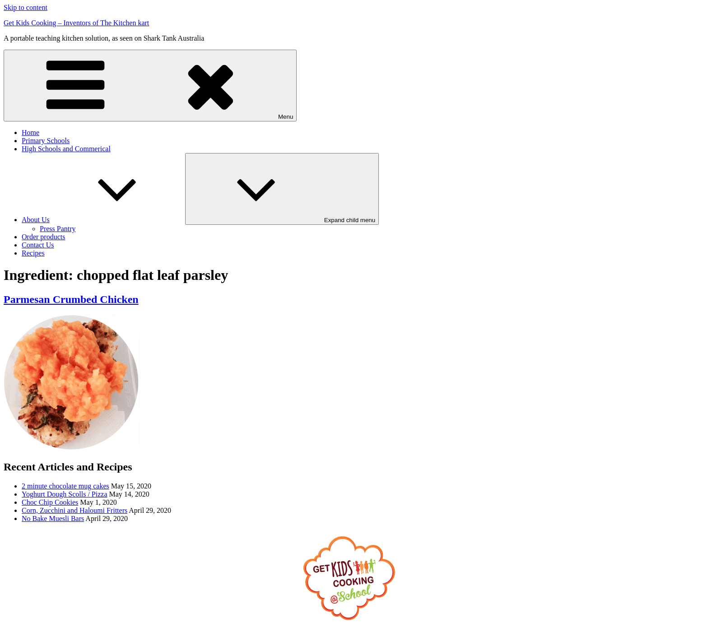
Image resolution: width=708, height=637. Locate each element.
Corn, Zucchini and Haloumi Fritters (74, 510)
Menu (150, 85)
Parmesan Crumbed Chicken (71, 299)
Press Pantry (58, 228)
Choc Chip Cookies (50, 502)
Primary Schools (46, 140)
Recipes (33, 253)
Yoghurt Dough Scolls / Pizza (64, 494)
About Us (103, 219)
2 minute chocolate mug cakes (65, 486)
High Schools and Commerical (66, 149)
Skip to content (25, 7)
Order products (43, 237)
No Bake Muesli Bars (53, 518)
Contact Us (38, 245)
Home (30, 132)
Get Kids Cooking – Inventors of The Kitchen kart (76, 23)
